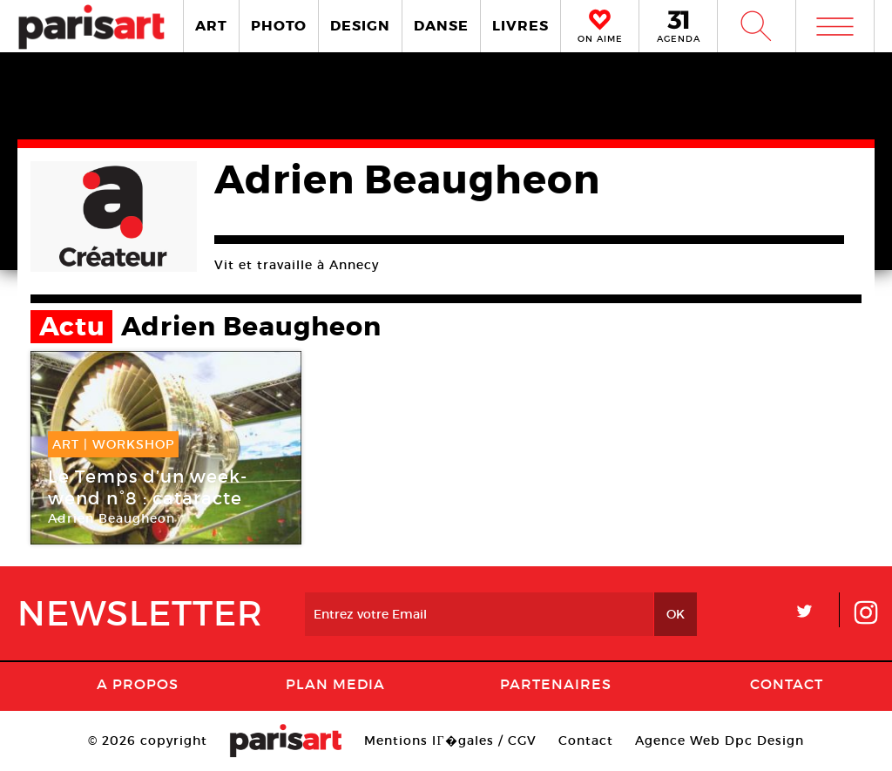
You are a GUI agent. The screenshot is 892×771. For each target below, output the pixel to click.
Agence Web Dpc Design (719, 740)
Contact (786, 684)
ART (211, 26)
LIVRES (520, 26)
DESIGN (360, 26)
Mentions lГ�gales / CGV (450, 740)
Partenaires (556, 684)
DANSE (441, 26)
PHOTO (279, 26)
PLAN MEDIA (335, 684)
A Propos (138, 684)
